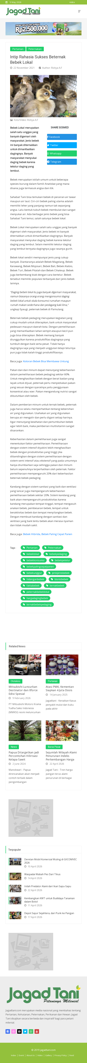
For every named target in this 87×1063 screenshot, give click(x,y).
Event (21, 1055)
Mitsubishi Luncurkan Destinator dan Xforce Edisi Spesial (23, 690)
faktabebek (31, 585)
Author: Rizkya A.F (50, 67)
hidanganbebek (33, 579)
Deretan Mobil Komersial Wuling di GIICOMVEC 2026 (50, 861)
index (72, 2)
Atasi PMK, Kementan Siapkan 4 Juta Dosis (60, 688)
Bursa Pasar (54, 747)
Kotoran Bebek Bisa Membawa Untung (46, 361)
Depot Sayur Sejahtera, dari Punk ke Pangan (49, 913)
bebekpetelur (60, 560)
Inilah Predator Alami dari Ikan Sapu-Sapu (47, 886)
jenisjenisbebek (58, 573)
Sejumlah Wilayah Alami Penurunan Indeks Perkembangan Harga (61, 756)
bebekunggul (32, 573)
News (14, 747)
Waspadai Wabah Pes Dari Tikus (42, 874)
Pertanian (17, 49)
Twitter (52, 145)
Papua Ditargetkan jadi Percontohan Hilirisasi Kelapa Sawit (24, 756)
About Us (31, 1055)
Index (13, 1055)
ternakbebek (55, 585)
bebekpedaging (56, 554)
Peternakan (35, 49)
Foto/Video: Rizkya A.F (24, 120)
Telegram (54, 161)
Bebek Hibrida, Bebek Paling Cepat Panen (47, 534)
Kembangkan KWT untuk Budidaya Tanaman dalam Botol (49, 900)
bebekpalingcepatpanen (38, 566)
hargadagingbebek (35, 598)
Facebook (53, 137)
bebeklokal (31, 554)
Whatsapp (54, 153)
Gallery (48, 1055)
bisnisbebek (59, 579)
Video (40, 1055)
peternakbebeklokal (36, 591)
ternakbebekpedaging (37, 604)
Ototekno (15, 681)
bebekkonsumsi (33, 560)
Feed (71, 1055)
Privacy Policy (61, 1055)
